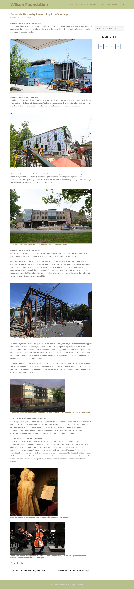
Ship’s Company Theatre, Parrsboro (27, 570)
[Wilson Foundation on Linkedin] (112, 46)
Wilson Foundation (29, 5)
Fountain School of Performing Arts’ (53, 441)
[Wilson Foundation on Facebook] (101, 46)
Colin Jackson (28, 17)
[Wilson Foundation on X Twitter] (106, 46)
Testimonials (109, 37)
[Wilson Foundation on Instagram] (117, 46)
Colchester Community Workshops (74, 570)
